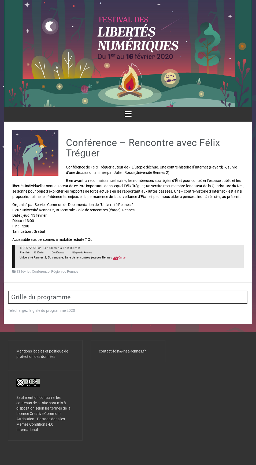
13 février (23, 271)
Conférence (41, 271)
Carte (121, 257)
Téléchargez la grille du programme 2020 (41, 310)
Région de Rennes (65, 271)
